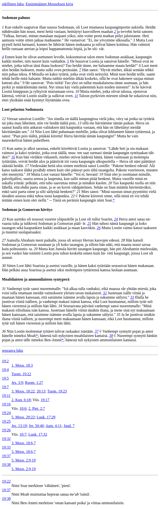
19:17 (45, 400)
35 (118, 314)
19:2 (5, 361)
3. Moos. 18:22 (23, 391)
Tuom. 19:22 (21, 374)
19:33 (6, 447)
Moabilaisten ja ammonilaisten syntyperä (35, 279)
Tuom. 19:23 (57, 391)
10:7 (23, 434)
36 (4, 331)
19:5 (5, 378)
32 (105, 293)
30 (4, 266)
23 (4, 219)
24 (116, 219)
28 (123, 240)
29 (36, 249)
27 (4, 240)
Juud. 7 (69, 426)
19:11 (6, 395)
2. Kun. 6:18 (21, 400)
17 (27, 166)
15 (4, 148)
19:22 (6, 481)
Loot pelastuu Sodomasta (22, 109)
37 (97, 331)
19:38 (6, 465)
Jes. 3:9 (17, 383)
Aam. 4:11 (53, 426)
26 (99, 228)
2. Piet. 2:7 (36, 408)
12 (4, 119)
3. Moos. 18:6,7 (23, 443)
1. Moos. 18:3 (22, 365)
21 (78, 192)
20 (110, 183)
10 (77, 91)
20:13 (41, 391)
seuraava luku (12, 350)
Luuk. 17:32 (37, 434)
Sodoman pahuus (16, 18)
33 (132, 297)
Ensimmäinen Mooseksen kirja (49, 4)
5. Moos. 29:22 (23, 417)
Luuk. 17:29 (46, 417)
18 (28, 174)
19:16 (6, 404)
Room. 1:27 (34, 383)
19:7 (5, 387)
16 (13, 157)
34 (60, 306)
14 (32, 132)
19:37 (6, 456)
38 (111, 336)
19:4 (5, 370)
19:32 (6, 439)
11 (76, 96)
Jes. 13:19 (19, 426)
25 (89, 223)
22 (73, 196)
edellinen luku (13, 4)
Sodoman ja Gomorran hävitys (27, 210)
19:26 (6, 430)
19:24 (6, 413)
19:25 (6, 421)
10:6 (23, 408)
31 (4, 289)
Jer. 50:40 (36, 426)
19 (101, 174)
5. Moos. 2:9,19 (23, 460)
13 (79, 123)
